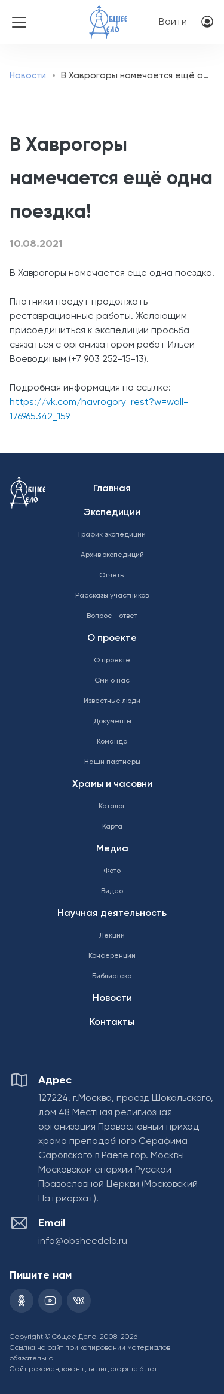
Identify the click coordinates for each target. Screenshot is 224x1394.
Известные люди (112, 701)
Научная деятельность (112, 913)
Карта (112, 826)
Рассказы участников (112, 595)
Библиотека (112, 976)
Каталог (112, 806)
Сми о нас (112, 680)
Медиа (112, 849)
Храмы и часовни (112, 784)
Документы (112, 721)
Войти (173, 22)
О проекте (112, 638)
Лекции (112, 935)
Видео (112, 891)
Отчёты (112, 575)
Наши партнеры (112, 762)
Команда (112, 741)
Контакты (112, 1022)
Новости (28, 75)
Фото (112, 871)
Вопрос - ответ (112, 616)
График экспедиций (112, 534)
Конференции (112, 956)
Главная (112, 489)
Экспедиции (112, 513)
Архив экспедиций (112, 555)
